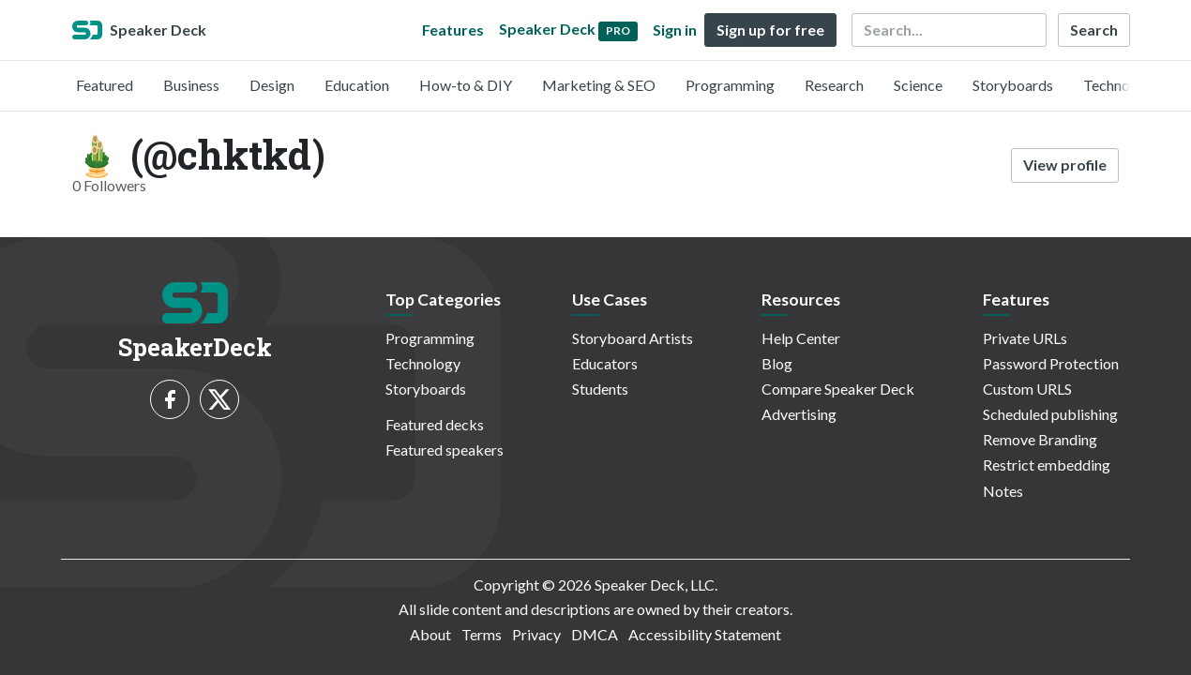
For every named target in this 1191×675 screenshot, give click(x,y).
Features (453, 29)
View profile (1065, 164)
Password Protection (1051, 363)
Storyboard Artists (632, 338)
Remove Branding (1040, 439)
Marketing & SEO (599, 85)
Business (191, 85)
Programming (730, 85)
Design (271, 85)
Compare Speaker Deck (837, 389)
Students (600, 389)
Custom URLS (1027, 389)
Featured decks (434, 424)
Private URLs (1025, 338)
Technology (1120, 85)
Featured (104, 85)
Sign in (675, 29)
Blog (776, 363)
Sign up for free (770, 29)
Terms (481, 634)
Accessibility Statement (704, 634)
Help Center (800, 338)
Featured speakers (444, 449)
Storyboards (1012, 85)
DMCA (594, 634)
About (430, 634)
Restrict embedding (1046, 464)
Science (918, 85)
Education (356, 85)
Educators (605, 363)
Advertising (799, 414)
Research (834, 85)
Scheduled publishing (1050, 414)
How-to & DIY (465, 85)
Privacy (536, 634)
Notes (1003, 491)
